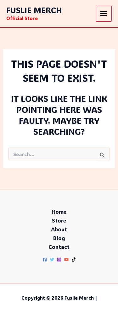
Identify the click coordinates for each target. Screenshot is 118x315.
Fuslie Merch (34, 10)
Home (59, 211)
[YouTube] (66, 259)
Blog (59, 237)
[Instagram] (59, 259)
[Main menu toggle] (104, 14)
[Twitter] (52, 259)
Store (59, 220)
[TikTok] (73, 259)
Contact (59, 246)
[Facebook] (44, 259)
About (59, 229)
